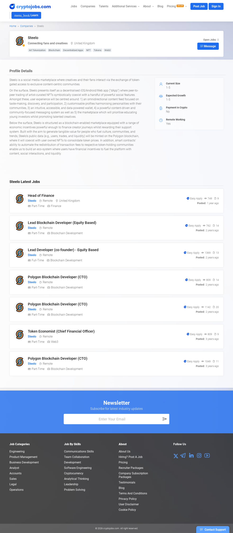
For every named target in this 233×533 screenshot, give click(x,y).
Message (208, 46)
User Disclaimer (129, 504)
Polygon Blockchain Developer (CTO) (57, 277)
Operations (16, 489)
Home (12, 26)
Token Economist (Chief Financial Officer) (61, 331)
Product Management (23, 457)
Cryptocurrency (73, 473)
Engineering (17, 451)
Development (72, 462)
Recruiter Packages (131, 468)
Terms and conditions (133, 493)
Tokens (97, 50)
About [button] (147, 6)
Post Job (199, 6)
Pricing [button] (176, 6)
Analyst (14, 468)
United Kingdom (84, 43)
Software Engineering (78, 468)
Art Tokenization (37, 50)
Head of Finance (41, 195)
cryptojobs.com (111, 528)
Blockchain (54, 50)
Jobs (74, 6)
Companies (88, 6)
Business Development (24, 462)
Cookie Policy (127, 509)
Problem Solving (74, 489)
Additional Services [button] (124, 6)
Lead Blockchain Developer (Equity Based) (62, 222)
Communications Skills (79, 451)
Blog (160, 6)
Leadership (71, 484)
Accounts (15, 473)
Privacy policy (128, 499)
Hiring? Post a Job (131, 457)
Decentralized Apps (73, 50)
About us (124, 451)
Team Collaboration (76, 457)
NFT (88, 50)
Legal (13, 484)
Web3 (107, 50)
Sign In (216, 6)
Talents (103, 6)
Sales (13, 479)
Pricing (123, 462)
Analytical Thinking (76, 479)
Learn (26, 15)
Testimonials (127, 482)
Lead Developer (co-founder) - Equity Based (63, 250)
